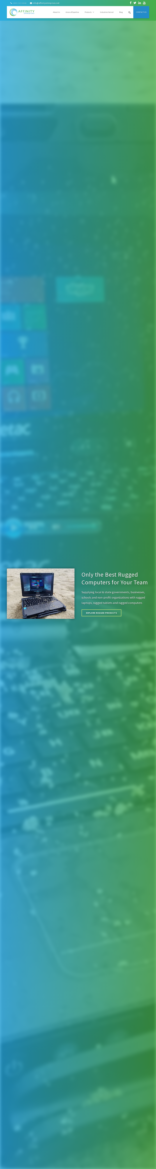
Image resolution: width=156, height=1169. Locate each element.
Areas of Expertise (72, 12)
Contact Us (141, 12)
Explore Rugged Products (105, 612)
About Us (56, 12)
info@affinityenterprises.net (46, 3)
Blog (121, 12)
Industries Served (106, 12)
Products (89, 12)
